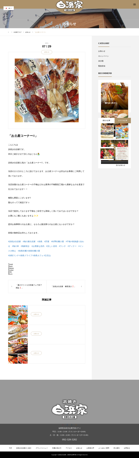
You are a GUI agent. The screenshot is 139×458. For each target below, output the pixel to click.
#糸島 (39, 241)
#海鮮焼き (25, 246)
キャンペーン (103, 56)
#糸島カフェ (38, 255)
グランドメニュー (42, 448)
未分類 (100, 61)
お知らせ (46, 52)
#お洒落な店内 (38, 246)
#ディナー (72, 246)
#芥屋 (46, 241)
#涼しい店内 (51, 246)
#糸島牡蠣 (22, 251)
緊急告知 (101, 66)
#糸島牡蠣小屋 (33, 251)
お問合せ (127, 448)
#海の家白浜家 (29, 241)
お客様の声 (90, 448)
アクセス (69, 448)
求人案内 (116, 448)
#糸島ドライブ (25, 255)
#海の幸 (15, 246)
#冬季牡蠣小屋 (57, 241)
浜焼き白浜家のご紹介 (23, 448)
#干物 (68, 241)
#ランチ (62, 246)
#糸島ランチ (13, 255)
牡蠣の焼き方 (56, 448)
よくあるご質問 (103, 448)
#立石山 (47, 255)
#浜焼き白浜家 (14, 241)
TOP (10, 448)
